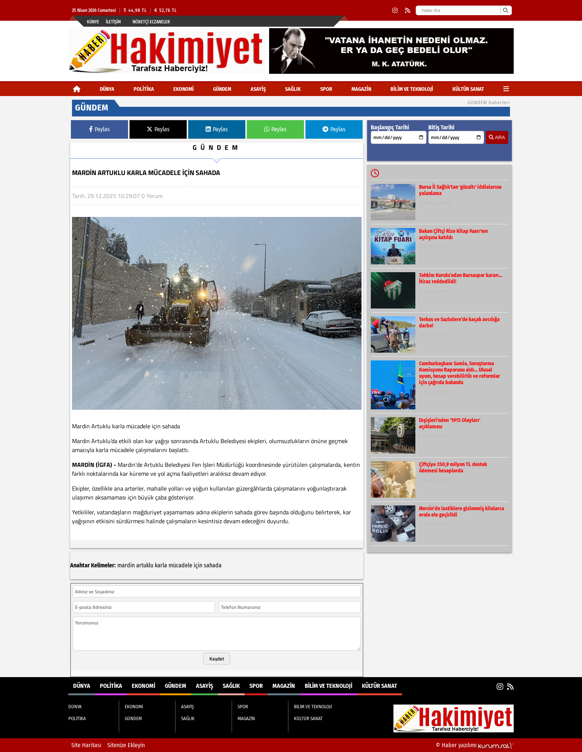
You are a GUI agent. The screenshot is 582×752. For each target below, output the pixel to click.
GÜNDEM (222, 89)
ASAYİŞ (258, 89)
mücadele (180, 565)
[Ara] (505, 10)
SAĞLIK (293, 89)
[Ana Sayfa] (76, 89)
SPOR (326, 89)
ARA (497, 137)
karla (161, 565)
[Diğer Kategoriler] (506, 89)
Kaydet (216, 658)
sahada (213, 565)
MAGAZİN (361, 89)
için (198, 565)
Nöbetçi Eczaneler (151, 21)
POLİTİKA (144, 89)
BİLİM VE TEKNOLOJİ (411, 89)
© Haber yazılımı (475, 745)
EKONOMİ (183, 89)
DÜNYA (107, 89)
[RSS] (407, 10)
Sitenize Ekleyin (126, 745)
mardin (126, 565)
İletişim (113, 21)
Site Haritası (86, 745)
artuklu (144, 565)
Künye (93, 21)
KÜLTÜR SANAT (468, 89)
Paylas (99, 129)
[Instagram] (395, 10)
